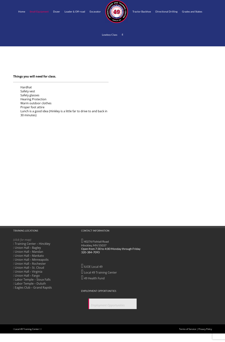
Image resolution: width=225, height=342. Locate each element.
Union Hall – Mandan (29, 252)
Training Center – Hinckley (32, 244)
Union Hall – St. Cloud (29, 268)
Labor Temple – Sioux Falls (33, 280)
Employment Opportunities (108, 305)
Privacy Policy (205, 320)
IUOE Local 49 (91, 267)
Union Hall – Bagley (28, 248)
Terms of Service (187, 320)
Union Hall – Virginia (28, 272)
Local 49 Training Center (99, 272)
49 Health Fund (93, 278)
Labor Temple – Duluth (30, 284)
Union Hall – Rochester (30, 264)
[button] (122, 34)
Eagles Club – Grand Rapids (33, 287)
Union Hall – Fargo (27, 276)
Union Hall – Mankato (29, 256)
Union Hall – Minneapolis (32, 260)
